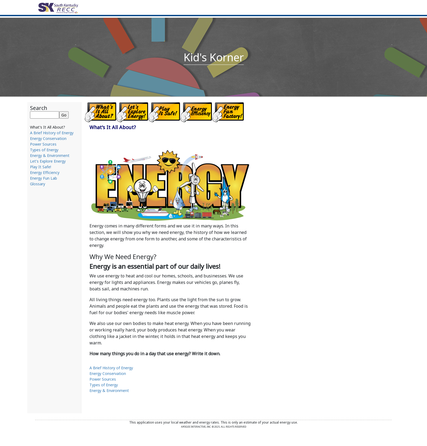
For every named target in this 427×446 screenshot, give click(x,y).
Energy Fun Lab (43, 178)
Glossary (37, 183)
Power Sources (43, 144)
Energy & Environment (49, 155)
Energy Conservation (48, 138)
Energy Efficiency (44, 172)
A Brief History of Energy (52, 132)
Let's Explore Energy (48, 161)
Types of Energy (44, 149)
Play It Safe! (40, 166)
